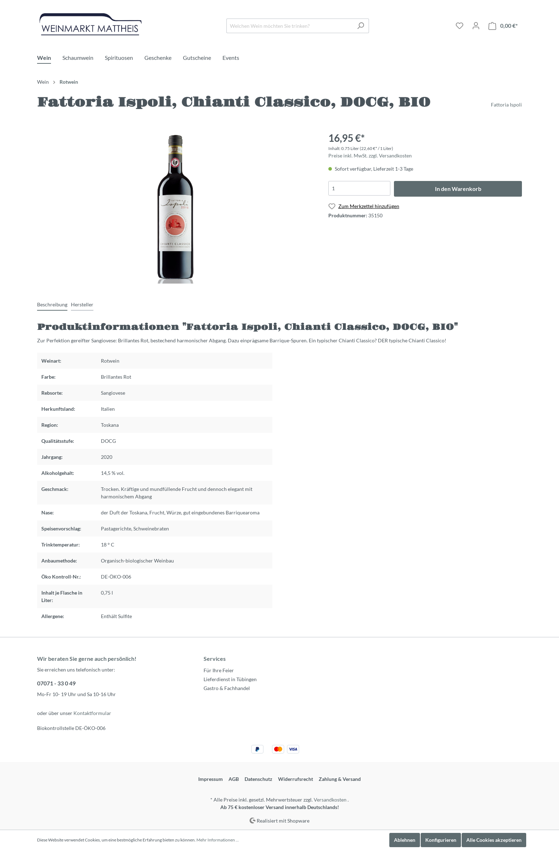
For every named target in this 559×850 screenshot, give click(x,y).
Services (215, 658)
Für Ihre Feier (219, 670)
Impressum (210, 779)
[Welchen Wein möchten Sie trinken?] (289, 26)
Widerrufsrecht (295, 779)
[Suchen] (360, 26)
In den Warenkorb (458, 188)
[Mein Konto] (476, 25)
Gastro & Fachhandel (227, 688)
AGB (234, 779)
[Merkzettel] (459, 25)
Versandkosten (330, 800)
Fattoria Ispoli (506, 105)
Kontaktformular (92, 713)
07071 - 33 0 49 (56, 683)
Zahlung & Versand (340, 779)
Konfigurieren (440, 840)
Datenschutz (258, 779)
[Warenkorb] (503, 26)
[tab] (52, 304)
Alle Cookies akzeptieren (494, 840)
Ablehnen (404, 840)
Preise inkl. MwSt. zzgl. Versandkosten (370, 155)
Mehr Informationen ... (217, 840)
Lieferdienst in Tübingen (230, 679)
